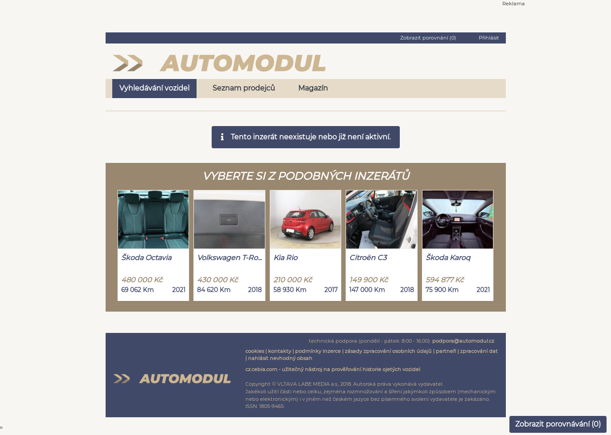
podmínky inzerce (318, 351)
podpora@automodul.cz (463, 341)
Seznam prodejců (244, 88)
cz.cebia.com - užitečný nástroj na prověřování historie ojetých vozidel (332, 369)
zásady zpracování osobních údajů (388, 351)
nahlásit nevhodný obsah (280, 358)
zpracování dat (479, 351)
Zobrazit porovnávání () (558, 424)
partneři (446, 351)
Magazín (313, 88)
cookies (254, 351)
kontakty (279, 351)
